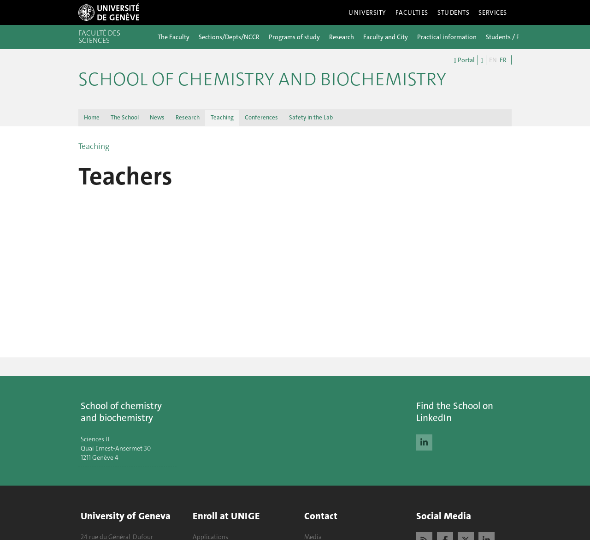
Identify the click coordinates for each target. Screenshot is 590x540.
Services (492, 12)
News (157, 117)
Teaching (222, 117)
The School (125, 117)
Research (341, 37)
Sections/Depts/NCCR (229, 37)
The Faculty (173, 37)
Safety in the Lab (311, 117)
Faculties (411, 12)
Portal (464, 60)
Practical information (447, 37)
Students (453, 12)
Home (92, 117)
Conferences (261, 117)
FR (503, 60)
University (367, 12)
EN (493, 60)
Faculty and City (385, 37)
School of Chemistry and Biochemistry (262, 79)
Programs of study (294, 37)
